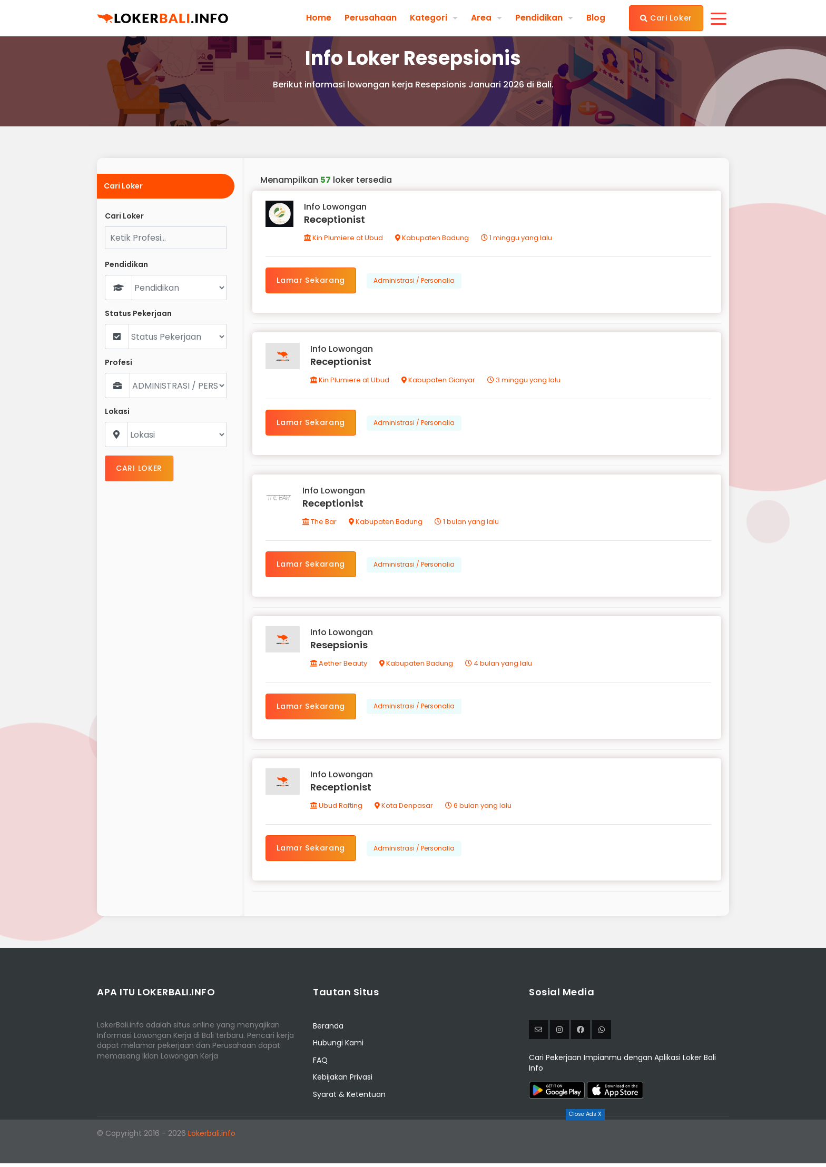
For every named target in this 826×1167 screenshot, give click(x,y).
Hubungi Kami (338, 1047)
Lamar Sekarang (311, 280)
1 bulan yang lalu (467, 524)
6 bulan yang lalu (479, 809)
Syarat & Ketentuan (349, 1098)
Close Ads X (585, 1114)
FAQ (320, 1064)
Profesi (118, 363)
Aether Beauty (339, 666)
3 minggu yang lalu (524, 381)
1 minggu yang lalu (516, 238)
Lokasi (117, 412)
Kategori (428, 18)
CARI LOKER (139, 468)
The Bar (320, 524)
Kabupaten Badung (432, 238)
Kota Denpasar (404, 809)
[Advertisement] (413, 1143)
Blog (595, 18)
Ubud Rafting (337, 809)
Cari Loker (666, 18)
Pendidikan (539, 18)
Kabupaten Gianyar (439, 381)
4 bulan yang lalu (499, 666)
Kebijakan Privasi (342, 1081)
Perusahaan (370, 18)
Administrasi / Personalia (414, 280)
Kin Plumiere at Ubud (343, 238)
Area (481, 18)
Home (318, 18)
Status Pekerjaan (138, 314)
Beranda (328, 1029)
